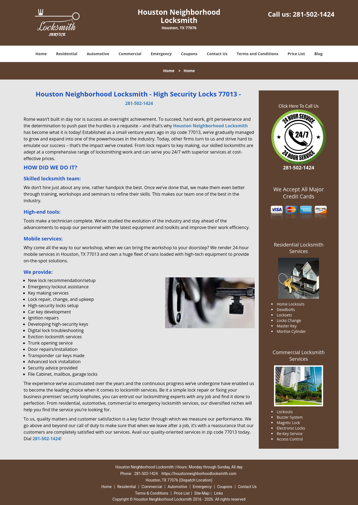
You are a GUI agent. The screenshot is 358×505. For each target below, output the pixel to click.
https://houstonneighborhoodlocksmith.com (198, 473)
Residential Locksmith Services (298, 247)
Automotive (98, 53)
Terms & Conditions (151, 493)
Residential (66, 53)
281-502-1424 (314, 14)
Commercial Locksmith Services (299, 355)
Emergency (161, 53)
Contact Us (217, 53)
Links (218, 493)
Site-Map (201, 493)
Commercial (130, 53)
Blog (318, 53)
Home (41, 53)
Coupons (189, 53)
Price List (296, 53)
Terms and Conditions (257, 53)
